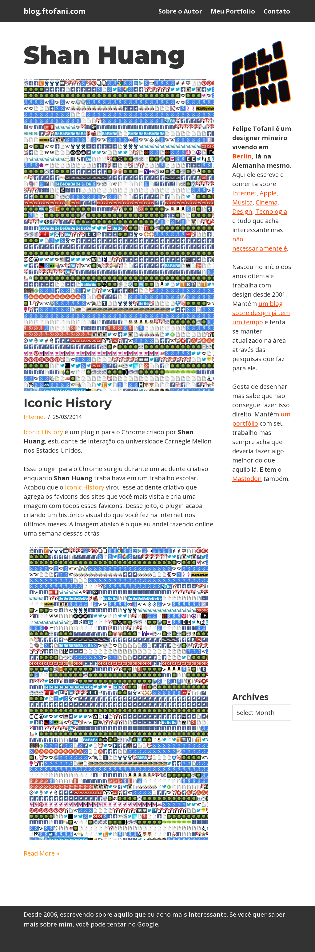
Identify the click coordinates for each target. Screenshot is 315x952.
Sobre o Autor (180, 11)
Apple (268, 193)
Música (242, 202)
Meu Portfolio (233, 11)
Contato (277, 11)
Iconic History (68, 402)
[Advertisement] (261, 588)
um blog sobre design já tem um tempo (261, 312)
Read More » (41, 853)
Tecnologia (271, 211)
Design (242, 211)
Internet (35, 416)
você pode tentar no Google (117, 924)
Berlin (242, 156)
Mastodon (247, 478)
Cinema (266, 202)
